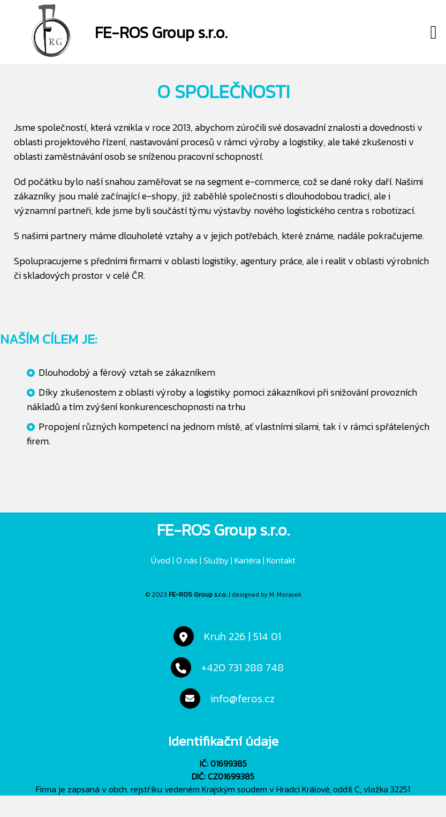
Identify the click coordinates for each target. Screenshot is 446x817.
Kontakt (281, 560)
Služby (216, 560)
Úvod (160, 560)
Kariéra (248, 560)
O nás (187, 560)
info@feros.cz (242, 698)
